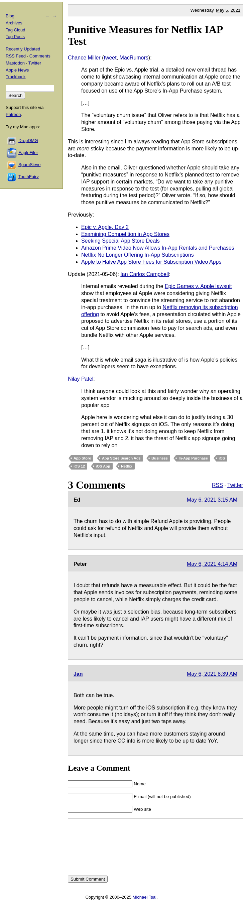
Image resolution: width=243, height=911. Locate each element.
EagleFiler (28, 152)
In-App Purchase (193, 458)
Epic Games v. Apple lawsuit (198, 286)
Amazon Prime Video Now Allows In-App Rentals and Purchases (157, 248)
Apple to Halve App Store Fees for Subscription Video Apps (151, 262)
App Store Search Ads (121, 458)
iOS (222, 458)
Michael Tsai (144, 907)
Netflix (126, 466)
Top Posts (15, 36)
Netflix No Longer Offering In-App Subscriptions (137, 255)
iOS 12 (79, 466)
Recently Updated (23, 48)
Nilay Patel (80, 379)
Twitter (235, 485)
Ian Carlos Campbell (144, 274)
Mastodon (15, 63)
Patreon (13, 114)
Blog (10, 15)
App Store (82, 458)
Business (159, 458)
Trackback (15, 76)
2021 (236, 10)
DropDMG (28, 140)
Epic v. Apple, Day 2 (105, 227)
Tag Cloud (15, 29)
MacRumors (134, 57)
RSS (217, 485)
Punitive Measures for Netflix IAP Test (145, 35)
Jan (78, 674)
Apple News (17, 70)
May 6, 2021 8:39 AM (212, 674)
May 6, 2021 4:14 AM (212, 564)
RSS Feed (16, 55)
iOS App (103, 466)
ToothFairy (28, 176)
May (220, 10)
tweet (110, 57)
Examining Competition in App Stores (125, 234)
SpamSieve (29, 164)
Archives (14, 22)
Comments (39, 55)
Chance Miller (84, 57)
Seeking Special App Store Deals (120, 241)
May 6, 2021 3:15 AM (212, 500)
